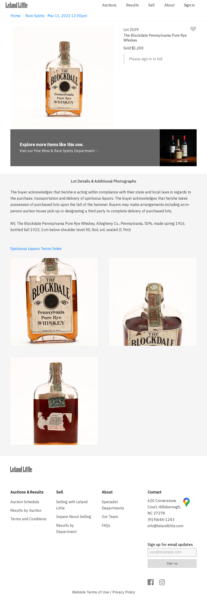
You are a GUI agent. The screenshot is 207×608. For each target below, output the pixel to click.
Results (132, 5)
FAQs (106, 525)
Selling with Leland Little (71, 505)
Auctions (109, 5)
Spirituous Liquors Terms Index (36, 248)
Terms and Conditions (28, 519)
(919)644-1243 (161, 519)
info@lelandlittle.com (165, 526)
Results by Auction (25, 510)
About (169, 5)
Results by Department (66, 528)
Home (15, 15)
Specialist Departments (113, 505)
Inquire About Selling (73, 516)
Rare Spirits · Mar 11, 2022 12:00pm (56, 15)
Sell (151, 5)
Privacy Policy (123, 592)
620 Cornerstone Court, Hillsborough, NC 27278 (164, 506)
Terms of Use (98, 592)
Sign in (189, 5)
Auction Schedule (24, 502)
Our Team (110, 516)
